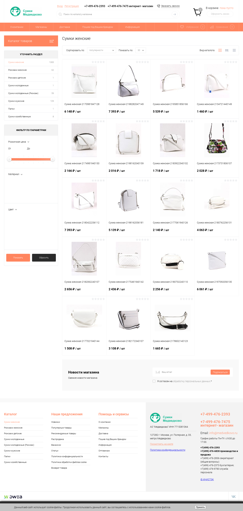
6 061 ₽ (217, 291)
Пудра (16, 227)
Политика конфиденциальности (67, 456)
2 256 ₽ (173, 291)
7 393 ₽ (128, 113)
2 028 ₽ (217, 173)
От (9, 148)
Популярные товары (61, 427)
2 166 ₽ (84, 173)
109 (52, 101)
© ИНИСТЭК (207, 479)
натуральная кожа (23, 186)
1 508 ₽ (84, 350)
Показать (18, 257)
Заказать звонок (170, 6)
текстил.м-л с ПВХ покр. (26, 191)
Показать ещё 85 (17, 243)
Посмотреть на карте (161, 444)
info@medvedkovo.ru (223, 433)
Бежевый (18, 221)
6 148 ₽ (84, 113)
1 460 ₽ (217, 113)
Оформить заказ (220, 13)
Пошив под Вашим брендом (97, 27)
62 (52, 70)
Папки (11, 108)
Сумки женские (16, 62)
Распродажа (57, 439)
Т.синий (17, 238)
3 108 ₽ (128, 350)
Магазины (41, 27)
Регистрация (72, 6)
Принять (200, 507)
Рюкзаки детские (17, 77)
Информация (132, 27)
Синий (16, 232)
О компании (16, 27)
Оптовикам (104, 450)
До (28, 148)
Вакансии (56, 445)
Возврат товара (59, 468)
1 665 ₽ (173, 350)
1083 (51, 62)
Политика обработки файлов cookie (69, 462)
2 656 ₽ (84, 291)
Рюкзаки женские (17, 70)
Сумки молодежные (18, 85)
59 (52, 93)
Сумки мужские (16, 101)
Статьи (54, 450)
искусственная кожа (24, 180)
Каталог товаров (31, 40)
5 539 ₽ (173, 113)
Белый (16, 215)
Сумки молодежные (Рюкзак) (23, 93)
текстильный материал (25, 197)
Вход (60, 6)
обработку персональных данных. (192, 381)
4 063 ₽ (217, 232)
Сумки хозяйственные (19, 116)
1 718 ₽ (173, 173)
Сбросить (44, 257)
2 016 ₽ (128, 173)
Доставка (64, 27)
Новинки (55, 422)
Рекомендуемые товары (63, 433)
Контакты (103, 456)
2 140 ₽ (173, 232)
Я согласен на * (184, 381)
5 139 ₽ (128, 232)
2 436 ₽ (128, 291)
